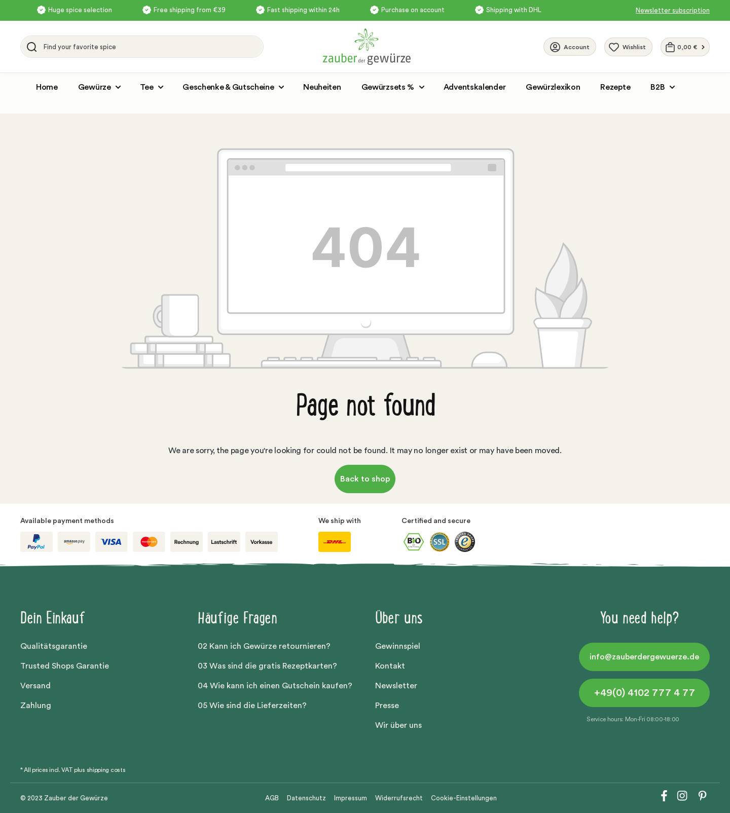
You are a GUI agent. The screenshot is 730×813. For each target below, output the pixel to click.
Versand (35, 686)
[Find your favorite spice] (151, 46)
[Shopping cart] (685, 47)
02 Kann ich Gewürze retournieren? (264, 646)
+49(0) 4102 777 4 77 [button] (644, 693)
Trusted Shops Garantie (64, 666)
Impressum (350, 798)
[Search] (30, 46)
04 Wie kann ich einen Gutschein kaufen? (275, 686)
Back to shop (365, 479)
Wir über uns (398, 725)
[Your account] (569, 47)
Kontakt (390, 666)
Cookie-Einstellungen (464, 798)
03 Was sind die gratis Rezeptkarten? (267, 666)
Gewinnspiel (397, 646)
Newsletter (396, 686)
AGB (272, 798)
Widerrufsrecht (399, 798)
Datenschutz (306, 798)
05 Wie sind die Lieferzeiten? (252, 705)
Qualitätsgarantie (53, 646)
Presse (387, 705)
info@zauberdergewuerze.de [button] (644, 657)
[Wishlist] (628, 47)
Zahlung (35, 705)
